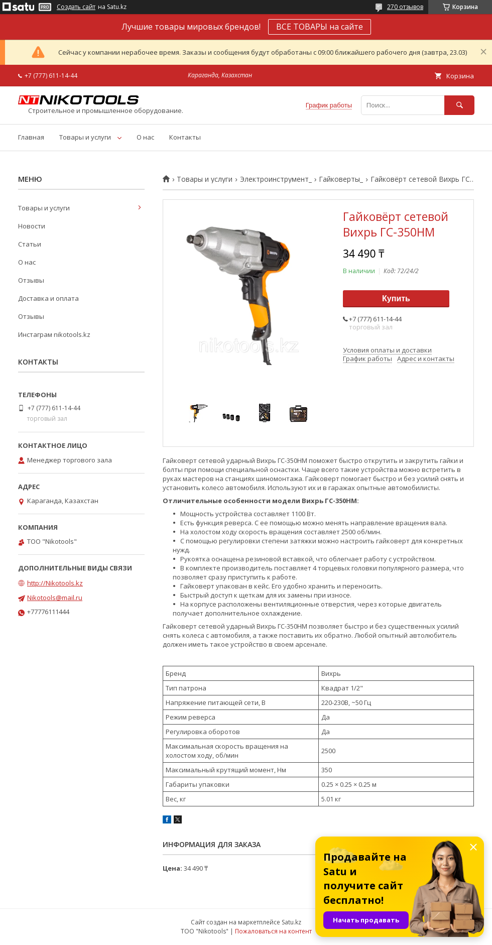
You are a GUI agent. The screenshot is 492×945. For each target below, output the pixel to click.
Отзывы (31, 280)
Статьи (29, 244)
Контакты (185, 137)
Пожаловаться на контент (273, 931)
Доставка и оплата (48, 298)
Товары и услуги (85, 137)
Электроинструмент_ (276, 179)
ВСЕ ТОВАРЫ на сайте (319, 26)
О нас (145, 137)
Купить (396, 298)
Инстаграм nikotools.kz (54, 334)
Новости (31, 225)
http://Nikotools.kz (55, 583)
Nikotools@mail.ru (54, 598)
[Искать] (459, 105)
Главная (31, 137)
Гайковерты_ (341, 179)
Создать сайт (76, 7)
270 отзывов (405, 7)
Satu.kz (291, 922)
